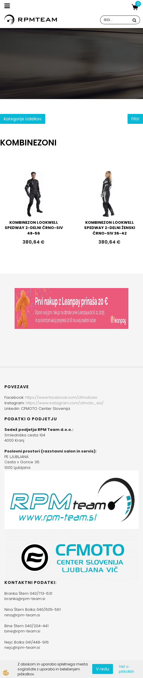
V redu (102, 669)
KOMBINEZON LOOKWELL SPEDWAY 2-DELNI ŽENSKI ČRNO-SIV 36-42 (109, 228)
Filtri (135, 119)
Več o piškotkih (126, 669)
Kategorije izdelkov (22, 119)
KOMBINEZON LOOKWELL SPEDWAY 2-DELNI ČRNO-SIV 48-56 (34, 228)
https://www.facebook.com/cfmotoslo (61, 397)
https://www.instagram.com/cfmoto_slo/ (65, 403)
